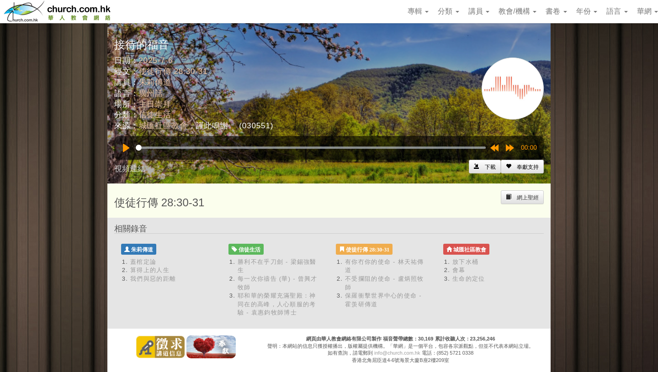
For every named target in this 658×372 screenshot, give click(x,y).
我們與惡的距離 (153, 278)
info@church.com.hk (397, 353)
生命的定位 (468, 278)
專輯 (418, 11)
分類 (448, 11)
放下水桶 (465, 261)
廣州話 (151, 93)
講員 (478, 11)
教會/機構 (517, 11)
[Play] (126, 148)
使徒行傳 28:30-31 (173, 71)
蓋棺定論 (143, 261)
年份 (586, 11)
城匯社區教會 (163, 125)
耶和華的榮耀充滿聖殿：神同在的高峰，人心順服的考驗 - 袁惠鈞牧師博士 (277, 304)
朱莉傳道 (155, 82)
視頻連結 (129, 168)
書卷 (556, 11)
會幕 (459, 270)
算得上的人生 (150, 270)
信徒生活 (155, 114)
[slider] (311, 147)
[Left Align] (522, 166)
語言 (616, 11)
